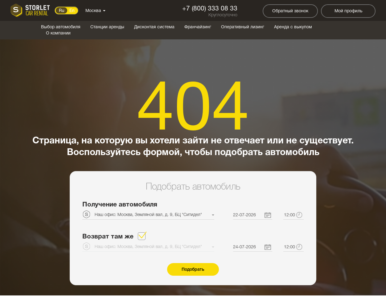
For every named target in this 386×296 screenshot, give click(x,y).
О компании (58, 33)
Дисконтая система (154, 27)
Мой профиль (348, 11)
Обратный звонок (290, 11)
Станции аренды (107, 27)
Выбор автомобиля (60, 27)
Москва (95, 11)
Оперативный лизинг (242, 27)
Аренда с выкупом (293, 27)
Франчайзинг (197, 27)
